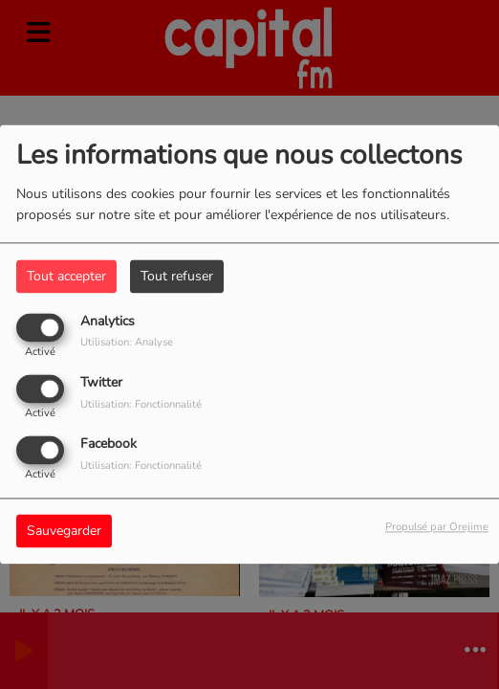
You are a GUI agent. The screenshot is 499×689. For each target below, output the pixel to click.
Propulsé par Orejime (436, 528)
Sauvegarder (64, 531)
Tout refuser (177, 276)
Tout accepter (66, 276)
